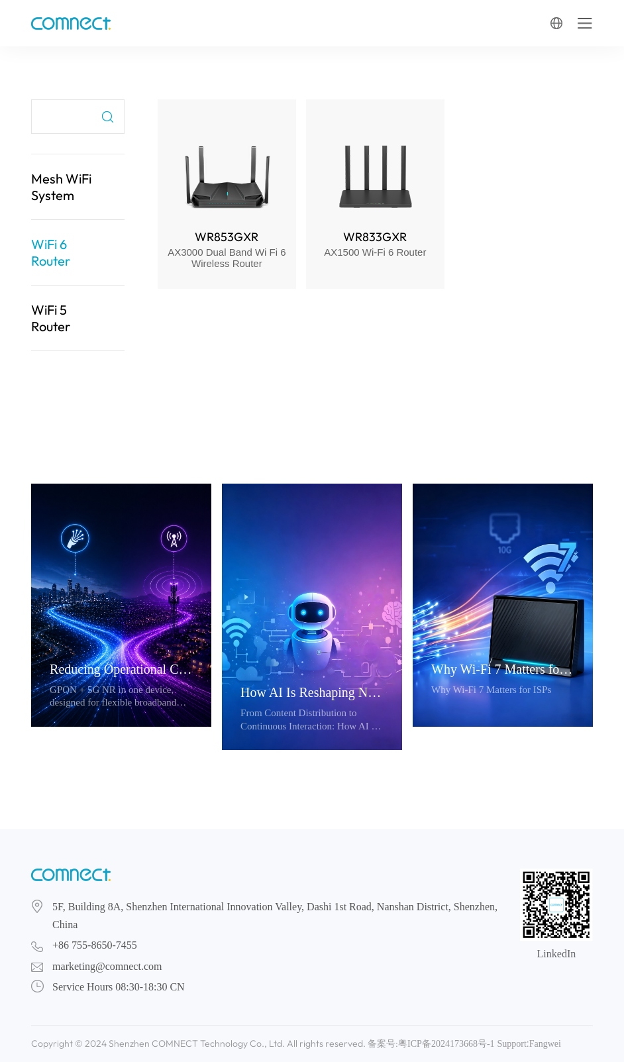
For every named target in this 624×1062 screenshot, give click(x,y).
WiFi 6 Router (50, 252)
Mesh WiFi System (61, 186)
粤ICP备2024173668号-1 (446, 1044)
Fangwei (545, 1044)
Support (511, 1044)
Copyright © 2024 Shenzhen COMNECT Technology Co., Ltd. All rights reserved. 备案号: (214, 1043)
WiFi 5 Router (50, 318)
